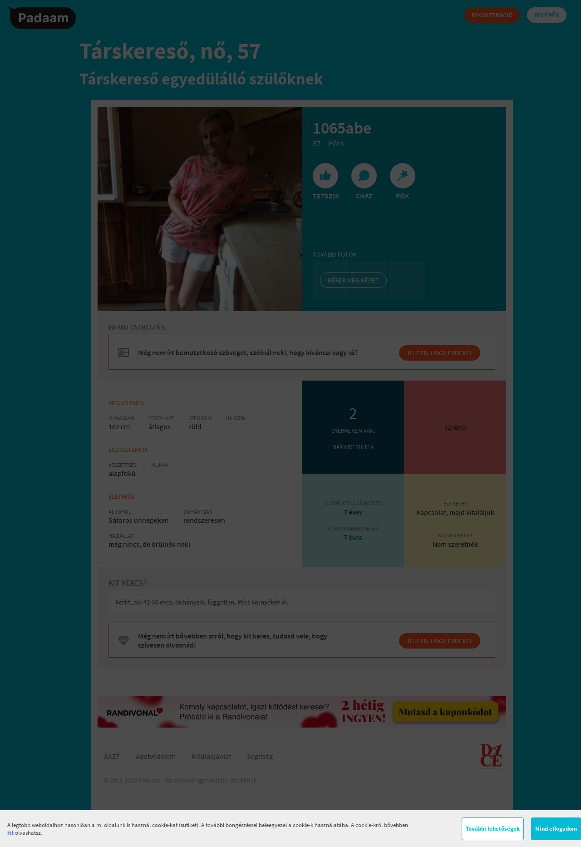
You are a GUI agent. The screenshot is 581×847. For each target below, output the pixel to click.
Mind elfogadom (556, 828)
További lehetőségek (493, 828)
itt (10, 833)
